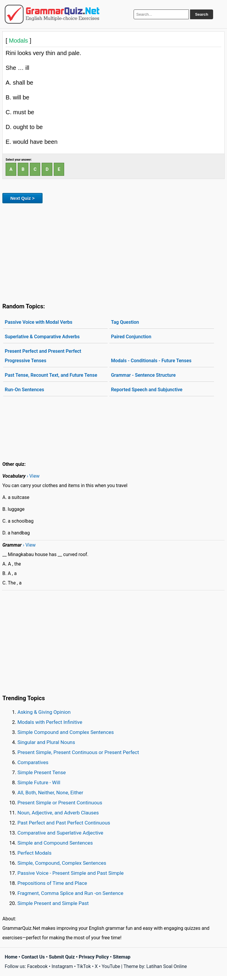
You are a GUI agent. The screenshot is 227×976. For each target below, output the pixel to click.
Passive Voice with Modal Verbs (38, 322)
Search (201, 14)
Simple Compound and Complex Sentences (65, 732)
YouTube (111, 966)
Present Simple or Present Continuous (59, 803)
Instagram (62, 966)
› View (33, 476)
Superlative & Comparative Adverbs (42, 336)
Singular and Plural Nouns (46, 742)
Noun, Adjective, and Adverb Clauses (58, 813)
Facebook (37, 966)
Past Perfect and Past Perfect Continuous (63, 823)
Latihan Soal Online (166, 966)
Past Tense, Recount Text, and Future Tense (51, 375)
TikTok (84, 966)
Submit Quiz (62, 957)
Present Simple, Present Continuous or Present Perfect (78, 752)
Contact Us (33, 957)
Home (11, 957)
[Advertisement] (113, 251)
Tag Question (125, 322)
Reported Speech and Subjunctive (146, 389)
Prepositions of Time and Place (52, 883)
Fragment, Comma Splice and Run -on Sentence (70, 893)
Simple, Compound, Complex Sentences (61, 863)
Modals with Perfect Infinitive (49, 722)
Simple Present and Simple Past (53, 903)
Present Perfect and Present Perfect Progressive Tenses (43, 355)
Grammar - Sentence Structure (143, 375)
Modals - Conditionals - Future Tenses (151, 360)
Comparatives (32, 762)
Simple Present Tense (41, 772)
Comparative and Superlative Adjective (60, 833)
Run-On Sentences (24, 389)
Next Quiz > (22, 198)
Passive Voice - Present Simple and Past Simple (70, 873)
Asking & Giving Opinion (44, 712)
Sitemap (122, 957)
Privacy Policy (94, 957)
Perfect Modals (34, 853)
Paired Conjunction (131, 336)
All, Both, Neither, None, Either (50, 792)
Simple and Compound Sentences (55, 843)
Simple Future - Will (38, 782)
